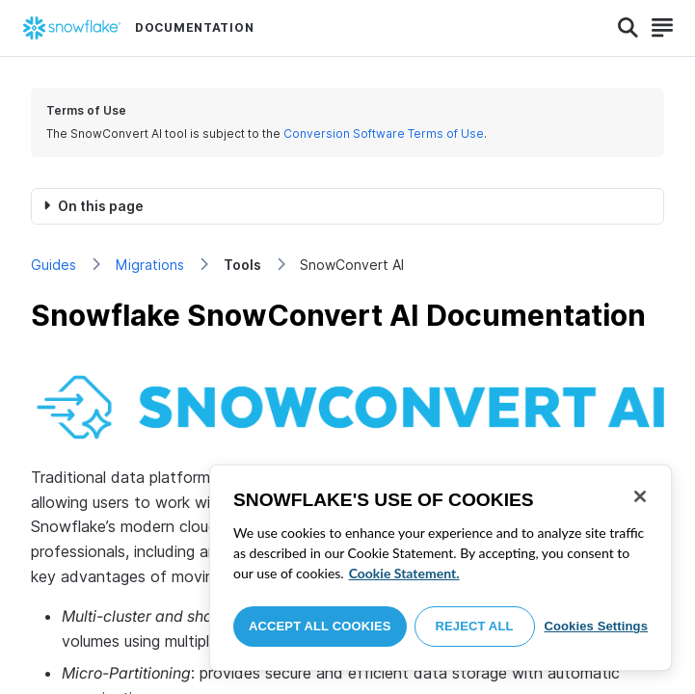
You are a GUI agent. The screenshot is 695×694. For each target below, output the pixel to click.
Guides (53, 264)
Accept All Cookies (320, 626)
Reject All (475, 626)
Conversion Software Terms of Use (383, 133)
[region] (440, 568)
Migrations (150, 264)
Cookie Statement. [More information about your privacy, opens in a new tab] (404, 573)
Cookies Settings (596, 626)
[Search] (628, 28)
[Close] (640, 496)
